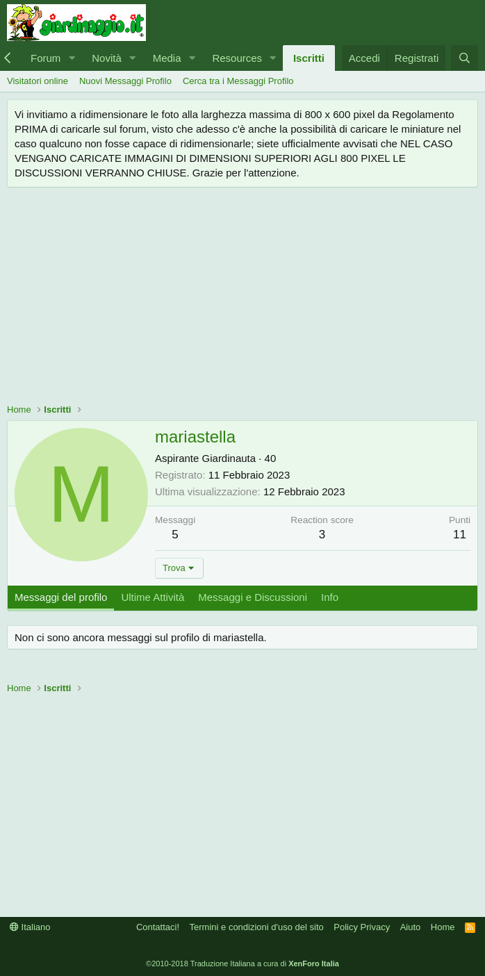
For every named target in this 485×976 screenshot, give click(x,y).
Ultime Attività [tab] (152, 597)
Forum (45, 58)
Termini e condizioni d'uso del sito (257, 927)
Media (167, 58)
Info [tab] (329, 597)
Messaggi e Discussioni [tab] (252, 597)
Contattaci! (157, 927)
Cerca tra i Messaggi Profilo (238, 81)
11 (459, 534)
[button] (71, 58)
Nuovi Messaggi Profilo (125, 81)
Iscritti (308, 58)
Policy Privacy (362, 927)
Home (443, 927)
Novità (107, 58)
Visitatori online (37, 81)
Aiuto (410, 927)
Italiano (30, 927)
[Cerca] (464, 58)
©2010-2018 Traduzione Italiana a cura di (242, 963)
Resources (237, 58)
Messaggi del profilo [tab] (61, 597)
